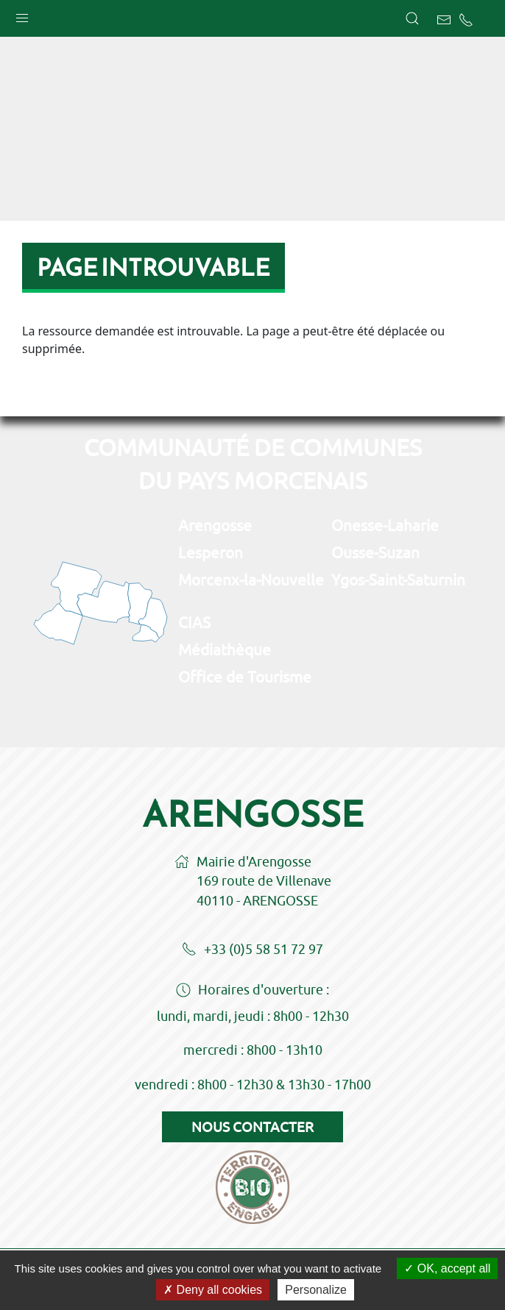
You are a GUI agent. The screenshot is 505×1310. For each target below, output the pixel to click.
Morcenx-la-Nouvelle (251, 579)
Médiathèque (224, 649)
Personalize (316, 1290)
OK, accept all (447, 1268)
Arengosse (215, 525)
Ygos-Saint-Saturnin (398, 579)
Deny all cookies (212, 1290)
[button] (22, 15)
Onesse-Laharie (385, 525)
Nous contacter (252, 1127)
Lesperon (210, 552)
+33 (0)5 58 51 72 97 (252, 950)
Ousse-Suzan (375, 552)
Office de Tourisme (244, 677)
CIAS (194, 622)
